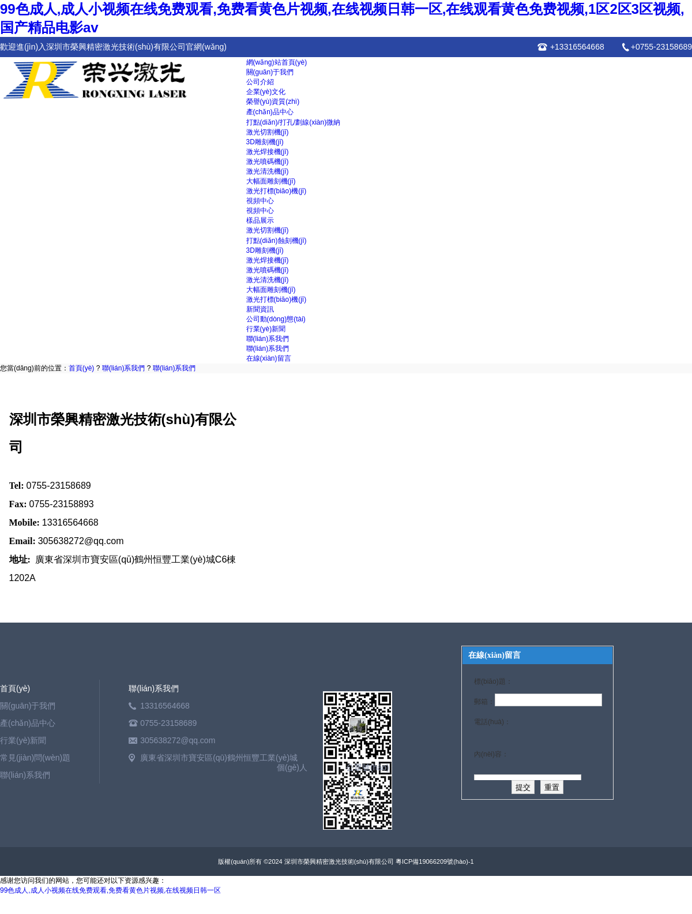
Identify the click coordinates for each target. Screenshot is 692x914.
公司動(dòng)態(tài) (276, 319)
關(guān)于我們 (270, 72)
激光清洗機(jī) (267, 171)
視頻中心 (260, 201)
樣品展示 (260, 220)
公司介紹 (260, 82)
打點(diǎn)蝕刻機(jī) (276, 241)
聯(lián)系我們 (267, 339)
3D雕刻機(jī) (265, 142)
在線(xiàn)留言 (268, 358)
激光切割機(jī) (267, 132)
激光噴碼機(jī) (267, 162)
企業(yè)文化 (266, 92)
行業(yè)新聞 (266, 329)
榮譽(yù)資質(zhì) (273, 102)
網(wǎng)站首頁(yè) (276, 62)
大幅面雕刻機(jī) (271, 181)
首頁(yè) (82, 368)
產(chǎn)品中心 (270, 112)
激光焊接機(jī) (267, 152)
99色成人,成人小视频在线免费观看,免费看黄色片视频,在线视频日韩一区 (110, 890)
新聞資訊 (260, 309)
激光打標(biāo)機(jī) (276, 191)
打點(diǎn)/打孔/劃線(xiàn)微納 (293, 122)
